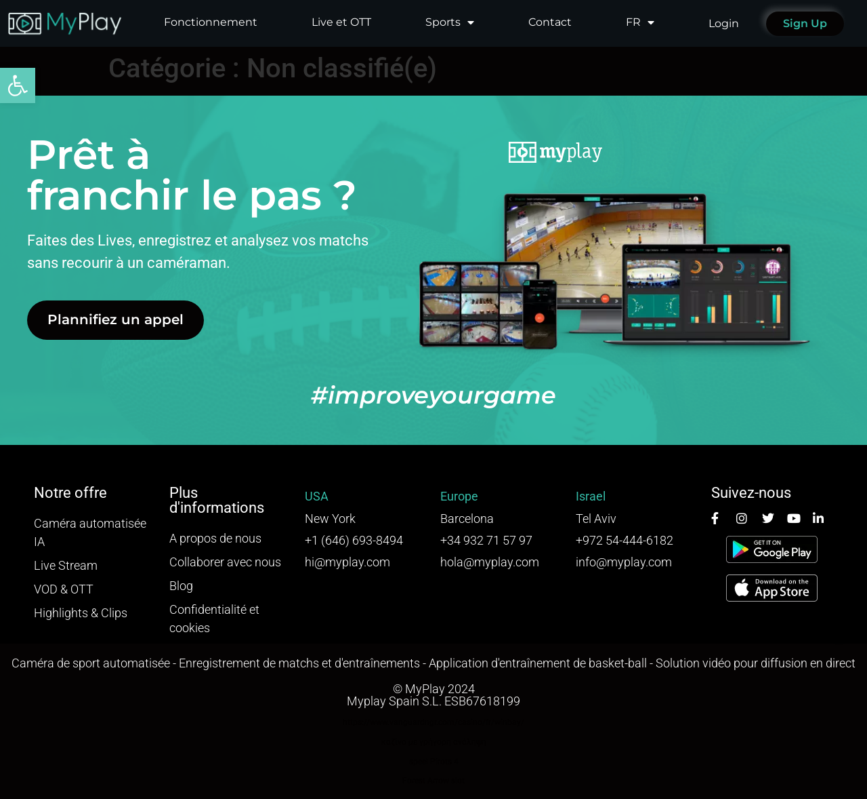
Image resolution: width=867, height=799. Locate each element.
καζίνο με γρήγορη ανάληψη (433, 742)
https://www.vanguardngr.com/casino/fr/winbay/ (433, 722)
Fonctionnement (210, 22)
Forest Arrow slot (433, 780)
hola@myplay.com (489, 562)
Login (724, 23)
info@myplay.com (624, 562)
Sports (449, 22)
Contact (550, 22)
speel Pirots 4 (434, 761)
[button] (17, 85)
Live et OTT (341, 22)
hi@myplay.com (347, 562)
